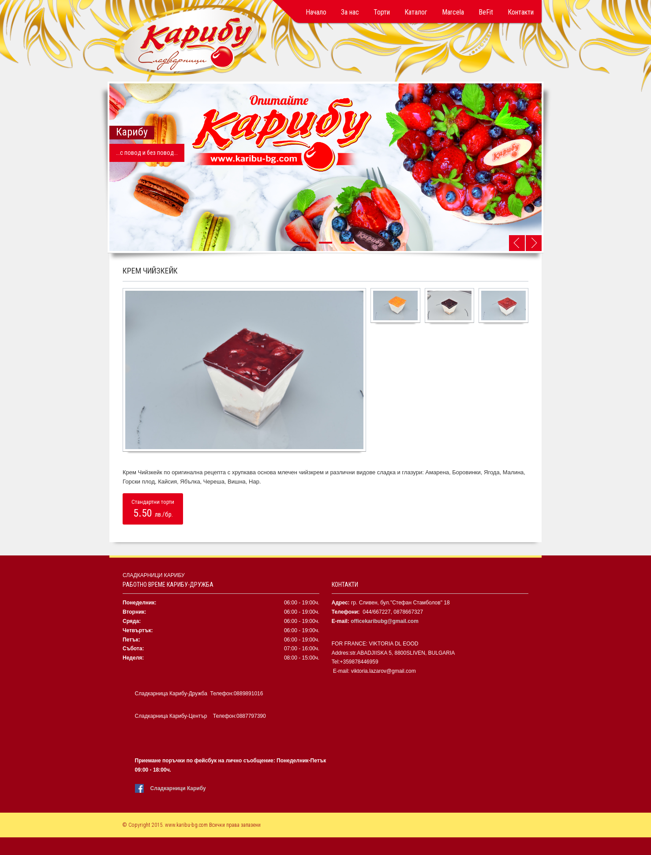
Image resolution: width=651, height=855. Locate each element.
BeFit (486, 12)
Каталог (415, 12)
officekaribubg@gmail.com (385, 621)
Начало (316, 12)
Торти (382, 12)
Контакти (521, 12)
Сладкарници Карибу (178, 788)
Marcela (453, 12)
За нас (350, 12)
